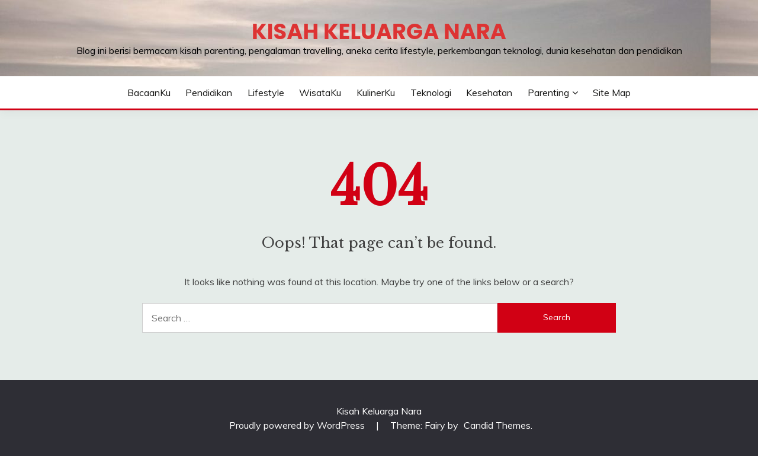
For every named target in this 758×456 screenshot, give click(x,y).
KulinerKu (375, 92)
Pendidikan (208, 92)
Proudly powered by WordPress (298, 425)
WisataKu (320, 92)
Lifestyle (266, 92)
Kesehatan (489, 92)
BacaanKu (149, 92)
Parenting (548, 92)
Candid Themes (497, 425)
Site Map (612, 92)
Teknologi (430, 92)
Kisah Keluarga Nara (379, 31)
